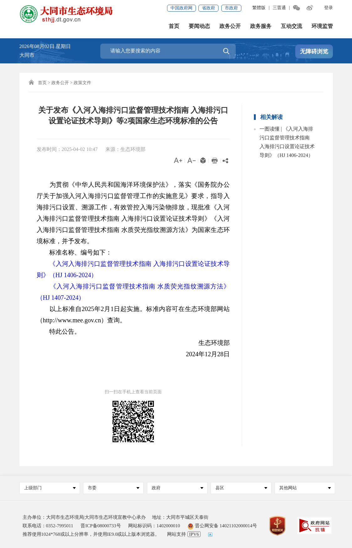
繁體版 (258, 7)
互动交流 (291, 26)
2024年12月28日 (201, 354)
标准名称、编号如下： (74, 252)
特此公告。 (59, 331)
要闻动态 (199, 26)
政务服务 (260, 26)
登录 (328, 7)
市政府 (231, 8)
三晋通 (279, 7)
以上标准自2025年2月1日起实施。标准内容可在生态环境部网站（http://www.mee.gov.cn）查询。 (133, 314)
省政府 (208, 8)
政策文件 (82, 82)
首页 (174, 26)
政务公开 (230, 26)
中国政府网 (181, 8)
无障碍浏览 (314, 51)
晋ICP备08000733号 (101, 525)
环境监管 (322, 26)
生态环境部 (208, 342)
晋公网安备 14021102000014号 (222, 525)
